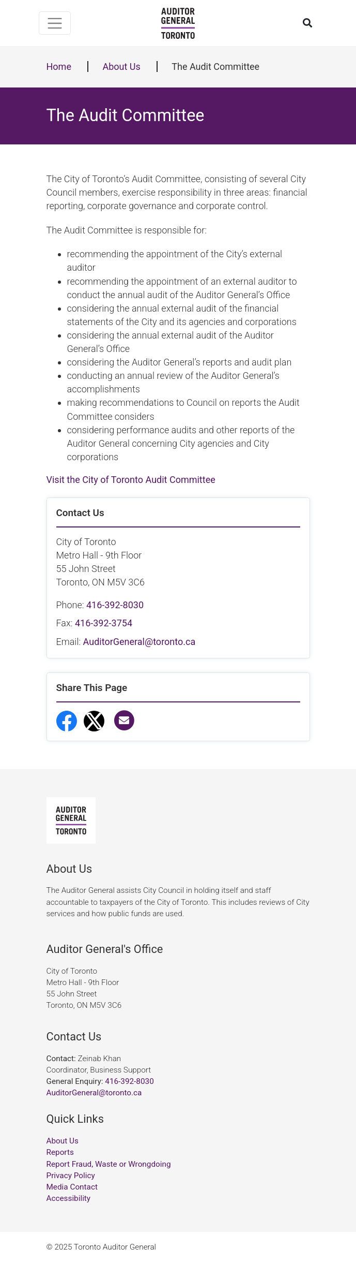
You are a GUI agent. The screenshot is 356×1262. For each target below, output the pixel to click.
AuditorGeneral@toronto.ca (139, 641)
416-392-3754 (103, 623)
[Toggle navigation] (55, 23)
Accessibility (69, 1198)
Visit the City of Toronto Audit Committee (131, 479)
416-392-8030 (115, 604)
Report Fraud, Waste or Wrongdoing (109, 1164)
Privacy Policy (71, 1175)
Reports (60, 1152)
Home (59, 66)
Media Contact (72, 1187)
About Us (121, 66)
